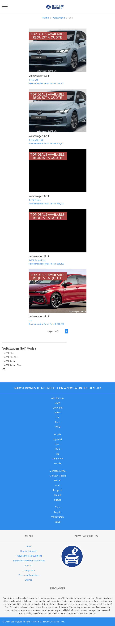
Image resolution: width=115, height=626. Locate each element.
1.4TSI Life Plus (10, 357)
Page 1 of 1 (53, 331)
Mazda (57, 463)
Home (45, 17)
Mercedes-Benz (57, 475)
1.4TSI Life (7, 353)
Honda (57, 434)
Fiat (58, 417)
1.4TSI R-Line (9, 361)
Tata (57, 507)
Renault (57, 494)
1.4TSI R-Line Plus (11, 365)
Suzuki (57, 499)
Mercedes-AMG (57, 470)
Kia (57, 453)
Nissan (57, 480)
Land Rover (58, 458)
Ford (57, 422)
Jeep (57, 448)
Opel (57, 485)
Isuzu (57, 444)
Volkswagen (58, 17)
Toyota (57, 512)
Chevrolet (58, 407)
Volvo (57, 521)
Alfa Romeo (57, 398)
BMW (57, 402)
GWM (57, 427)
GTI (4, 369)
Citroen (57, 412)
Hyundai (57, 439)
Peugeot (57, 490)
